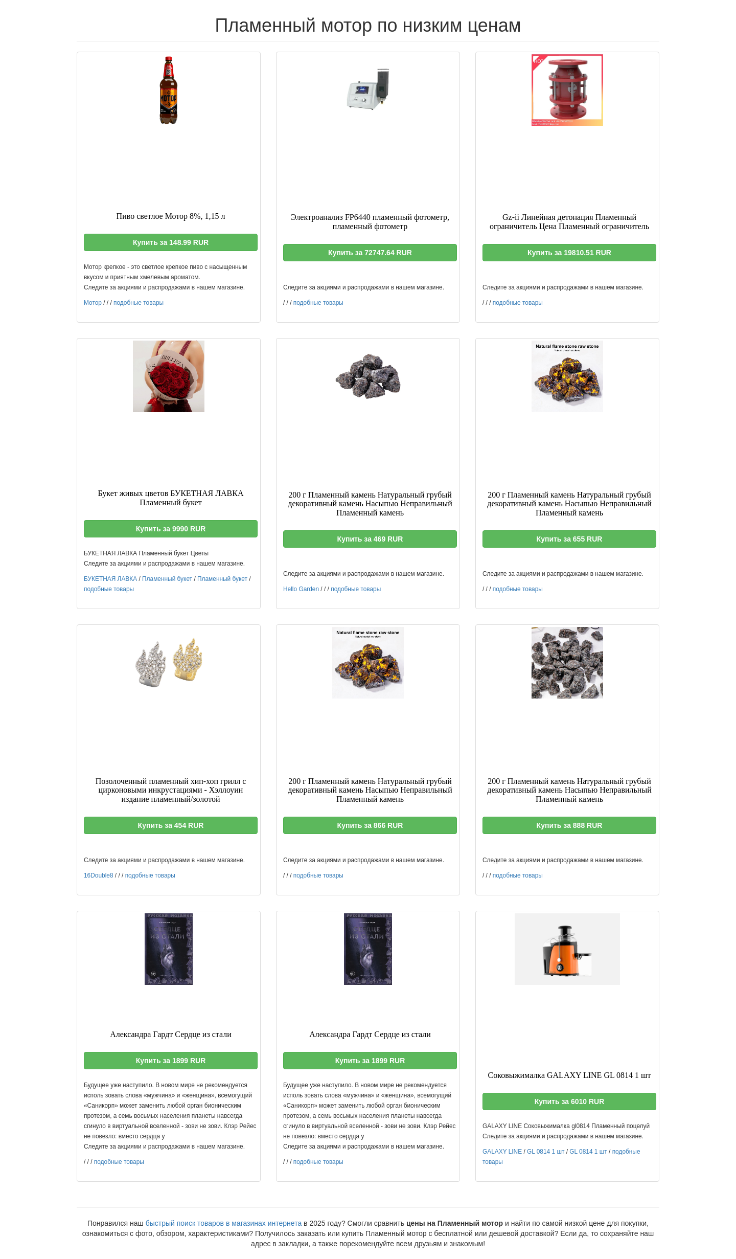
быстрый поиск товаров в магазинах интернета (224, 1223)
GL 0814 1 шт (545, 1151)
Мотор (93, 302)
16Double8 (98, 875)
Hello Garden (301, 589)
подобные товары (138, 302)
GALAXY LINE (502, 1151)
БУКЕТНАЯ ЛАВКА (110, 578)
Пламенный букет (167, 578)
